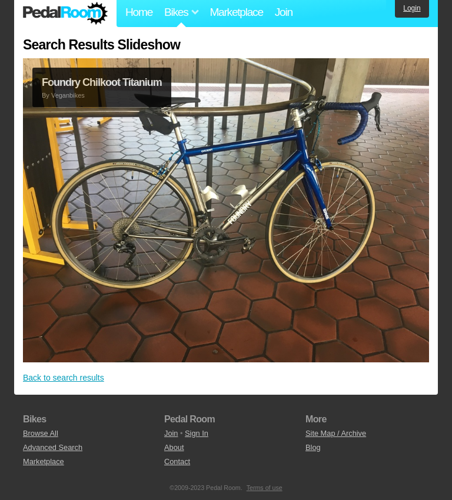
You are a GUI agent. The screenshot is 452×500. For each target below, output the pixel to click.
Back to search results (63, 377)
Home (138, 12)
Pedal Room (65, 13)
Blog (313, 447)
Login (411, 8)
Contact (177, 461)
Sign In (196, 433)
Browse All (40, 433)
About (174, 447)
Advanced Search (52, 447)
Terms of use (264, 487)
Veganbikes (68, 95)
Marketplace (236, 12)
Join (284, 12)
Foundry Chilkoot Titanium (102, 82)
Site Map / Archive (335, 433)
